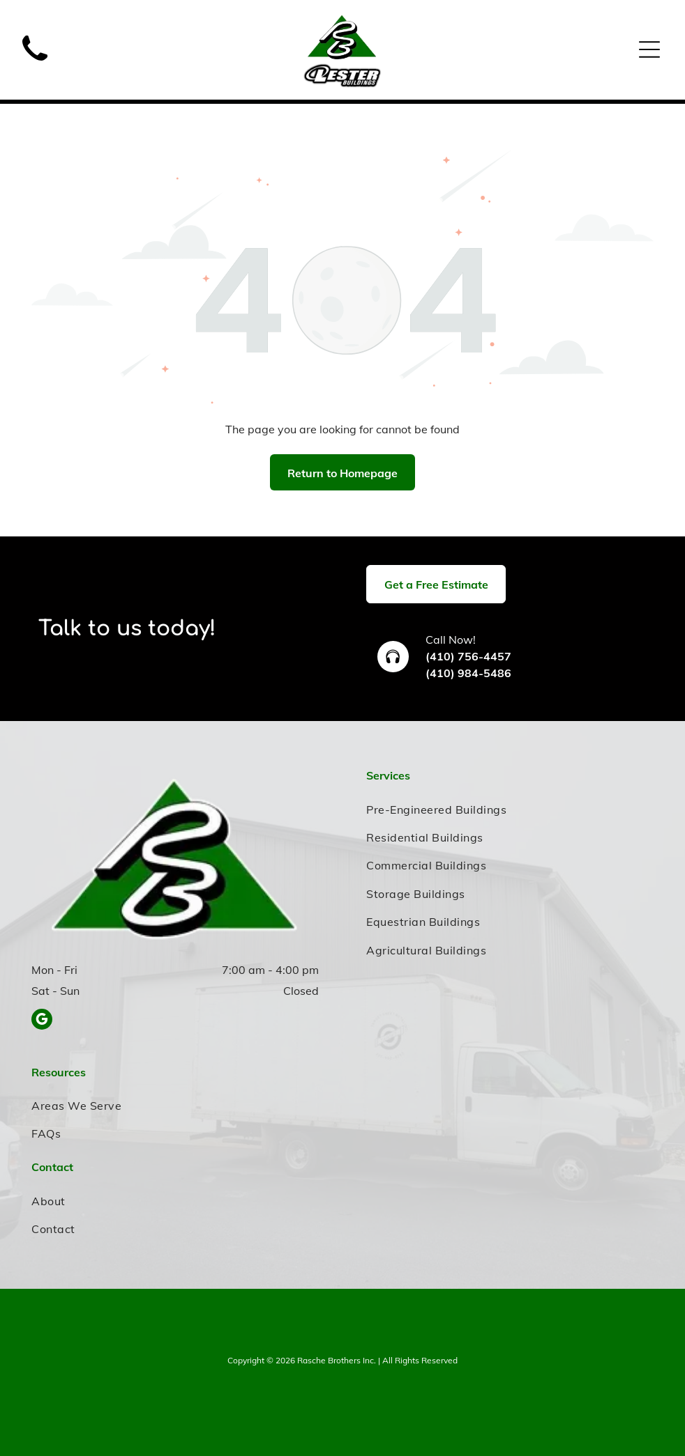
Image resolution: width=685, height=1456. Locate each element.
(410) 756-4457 (468, 656)
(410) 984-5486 (468, 673)
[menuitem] (509, 809)
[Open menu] (649, 49)
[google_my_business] (41, 1021)
